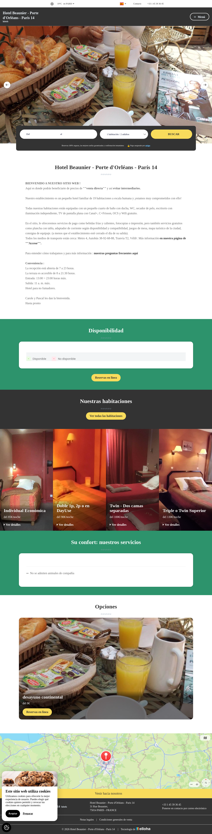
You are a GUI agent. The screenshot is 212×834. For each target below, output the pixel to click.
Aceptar (12, 813)
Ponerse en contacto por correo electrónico (182, 808)
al (61, 134)
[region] (29, 796)
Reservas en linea (106, 377)
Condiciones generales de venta (115, 819)
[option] (106, 84)
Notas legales (87, 819)
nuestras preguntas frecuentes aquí (116, 253)
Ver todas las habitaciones (106, 415)
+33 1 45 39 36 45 (169, 804)
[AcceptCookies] (6, 827)
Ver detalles (12, 524)
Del (28, 134)
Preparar (28, 813)
